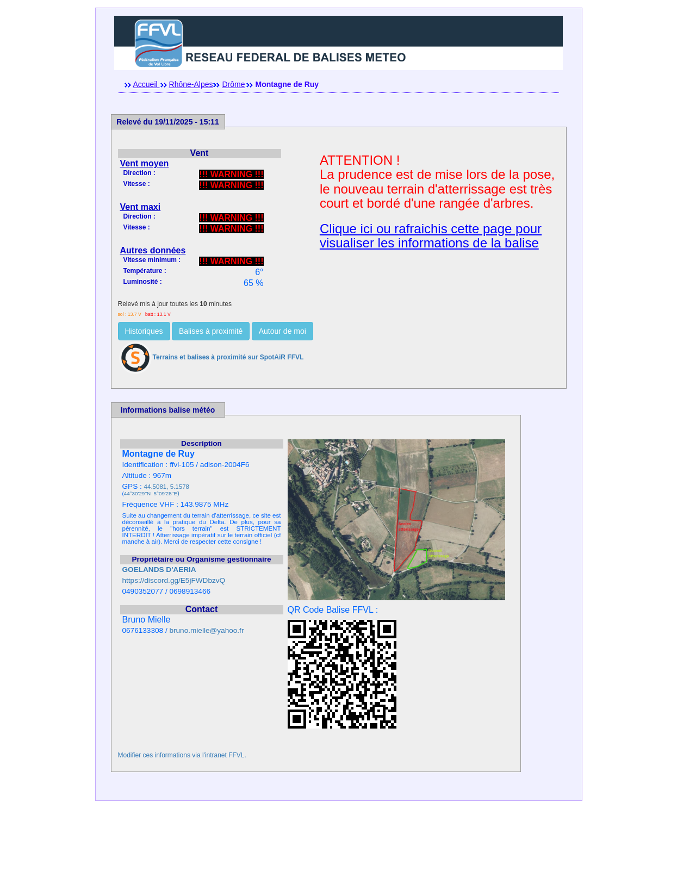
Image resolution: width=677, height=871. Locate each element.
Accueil (146, 84)
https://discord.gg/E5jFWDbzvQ (174, 580)
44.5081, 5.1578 (166, 486)
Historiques (144, 331)
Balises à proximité (211, 331)
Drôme (233, 84)
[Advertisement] (339, 846)
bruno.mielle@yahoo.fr (206, 630)
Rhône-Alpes (191, 84)
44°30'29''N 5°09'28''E (150, 493)
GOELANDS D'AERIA (159, 569)
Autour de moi (282, 331)
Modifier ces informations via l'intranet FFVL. (182, 755)
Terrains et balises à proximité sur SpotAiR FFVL (211, 357)
